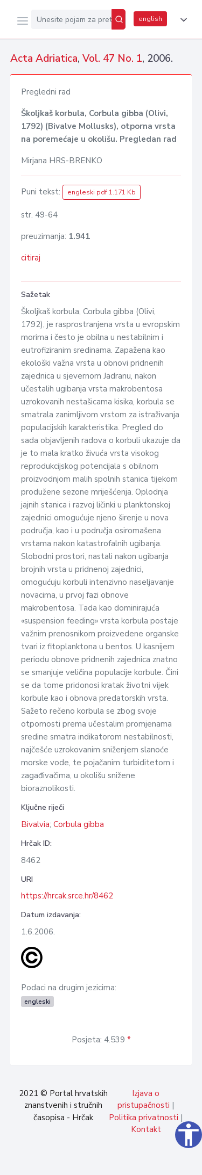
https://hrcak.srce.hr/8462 (67, 895)
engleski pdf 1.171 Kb (101, 192)
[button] (182, 20)
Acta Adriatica (44, 59)
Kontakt (146, 1129)
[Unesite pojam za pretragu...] (71, 19)
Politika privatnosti (143, 1117)
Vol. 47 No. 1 (112, 59)
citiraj (30, 257)
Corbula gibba (78, 824)
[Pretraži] (119, 19)
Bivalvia (35, 824)
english (150, 18)
